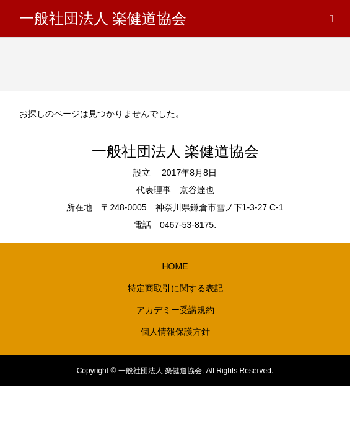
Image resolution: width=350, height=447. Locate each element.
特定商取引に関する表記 (175, 288)
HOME (175, 266)
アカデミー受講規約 (175, 310)
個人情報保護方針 (175, 331)
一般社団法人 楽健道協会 (102, 19)
